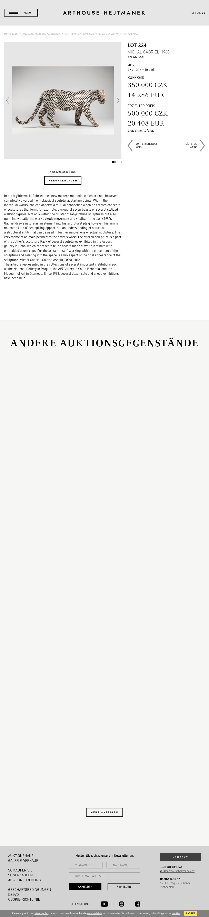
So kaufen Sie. (20, 870)
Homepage (11, 33)
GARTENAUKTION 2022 (80, 33)
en (198, 12)
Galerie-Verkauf (23, 860)
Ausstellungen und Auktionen (41, 33)
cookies (176, 913)
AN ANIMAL (130, 33)
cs (193, 12)
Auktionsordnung (24, 879)
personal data (94, 913)
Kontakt (180, 857)
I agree (190, 913)
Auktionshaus (20, 855)
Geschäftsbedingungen (29, 889)
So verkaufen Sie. (24, 875)
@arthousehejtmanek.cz (177, 871)
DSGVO (13, 894)
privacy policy (41, 913)
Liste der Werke (109, 33)
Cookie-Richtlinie (24, 899)
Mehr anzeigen (104, 812)
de (203, 12)
